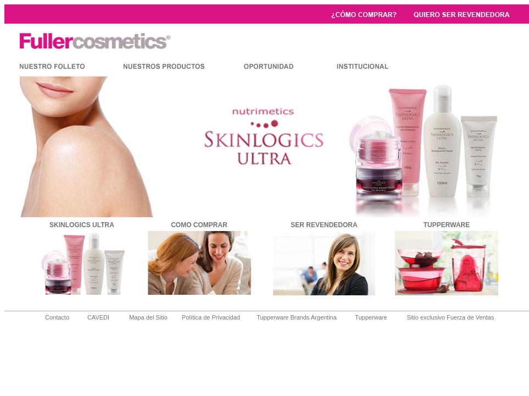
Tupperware (371, 317)
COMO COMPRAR (199, 225)
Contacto (57, 317)
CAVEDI (98, 317)
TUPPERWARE (447, 225)
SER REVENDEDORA (324, 225)
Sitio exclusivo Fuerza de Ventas (450, 317)
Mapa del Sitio (148, 317)
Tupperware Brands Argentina (297, 317)
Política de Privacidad (211, 317)
